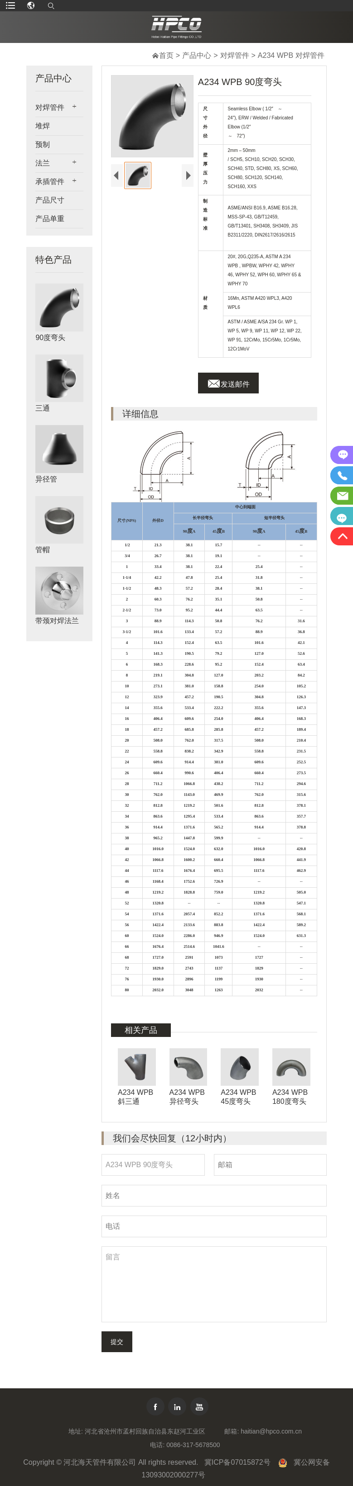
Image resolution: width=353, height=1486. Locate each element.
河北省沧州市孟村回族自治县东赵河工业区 (145, 1431)
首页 (166, 55)
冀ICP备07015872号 (237, 1462)
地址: (75, 1431)
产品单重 (49, 218)
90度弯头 (50, 337)
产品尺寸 (49, 200)
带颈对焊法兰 (57, 621)
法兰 (42, 163)
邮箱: (231, 1431)
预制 (42, 144)
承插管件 (49, 181)
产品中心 (196, 55)
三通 (42, 408)
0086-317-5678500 (193, 1444)
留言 (214, 1284)
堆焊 (42, 126)
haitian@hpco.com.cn (271, 1431)
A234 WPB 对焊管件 (291, 55)
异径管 (46, 479)
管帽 (42, 550)
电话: (157, 1444)
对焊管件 (234, 55)
